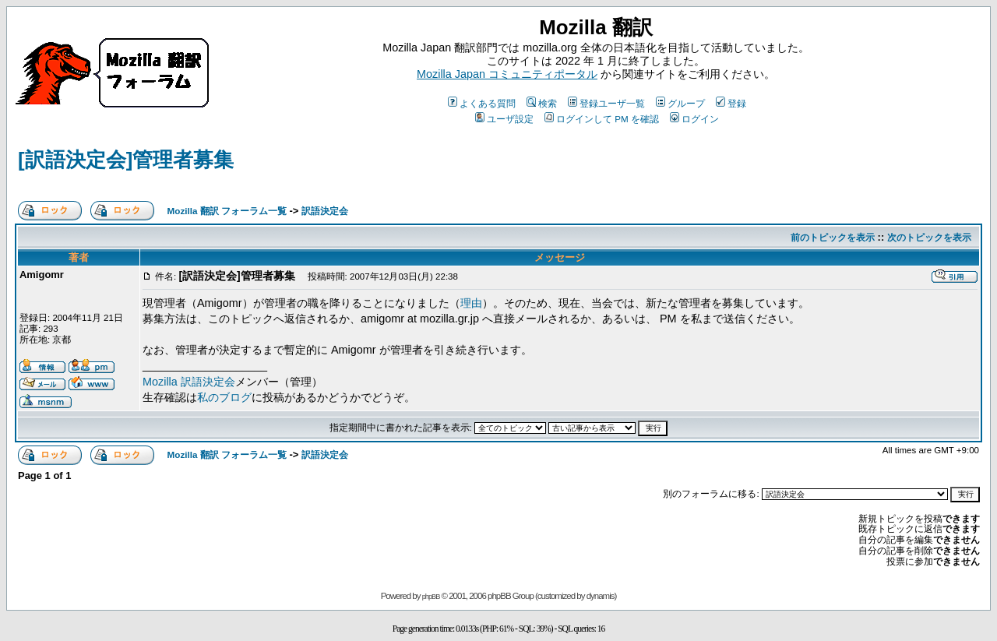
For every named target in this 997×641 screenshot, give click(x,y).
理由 (471, 303)
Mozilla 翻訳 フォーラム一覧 (227, 211)
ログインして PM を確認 (601, 119)
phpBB (431, 596)
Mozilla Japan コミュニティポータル (507, 74)
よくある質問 (482, 103)
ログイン (694, 119)
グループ (680, 103)
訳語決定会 (324, 211)
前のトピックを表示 (833, 237)
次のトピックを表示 (929, 237)
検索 (542, 103)
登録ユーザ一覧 (606, 103)
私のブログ (224, 397)
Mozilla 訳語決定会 (189, 381)
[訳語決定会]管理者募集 (126, 160)
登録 (731, 103)
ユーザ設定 (504, 119)
